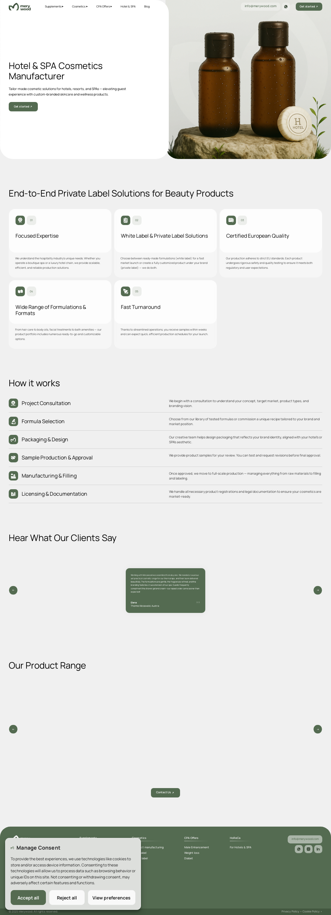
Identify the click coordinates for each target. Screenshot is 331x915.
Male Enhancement (196, 847)
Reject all (67, 898)
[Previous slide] (318, 590)
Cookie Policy (312, 911)
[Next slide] (13, 590)
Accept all (28, 898)
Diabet (188, 858)
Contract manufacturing (148, 847)
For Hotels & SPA (240, 847)
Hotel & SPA (128, 6)
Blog (147, 6)
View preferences (111, 898)
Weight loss (191, 853)
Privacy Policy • (292, 911)
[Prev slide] (13, 729)
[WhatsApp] (286, 7)
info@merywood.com (262, 6)
